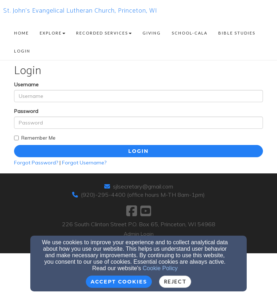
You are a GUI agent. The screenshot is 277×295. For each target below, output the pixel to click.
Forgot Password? (36, 162)
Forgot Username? (84, 162)
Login (138, 151)
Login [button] (22, 51)
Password (26, 111)
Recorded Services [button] (104, 33)
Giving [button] (151, 33)
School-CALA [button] (189, 33)
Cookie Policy (160, 268)
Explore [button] (52, 33)
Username (26, 84)
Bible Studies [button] (236, 33)
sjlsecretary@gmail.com (143, 186)
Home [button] (21, 33)
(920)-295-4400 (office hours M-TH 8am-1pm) (143, 194)
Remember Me (35, 138)
